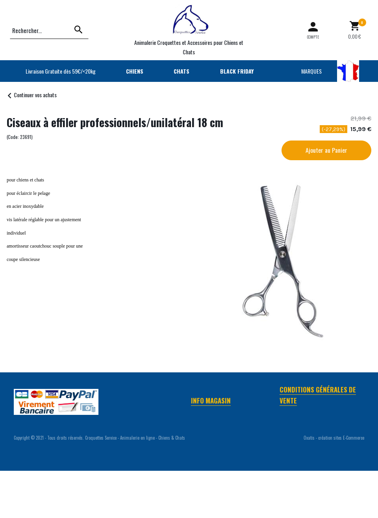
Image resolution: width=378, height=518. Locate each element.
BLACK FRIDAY (237, 71)
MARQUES (311, 71)
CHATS (181, 71)
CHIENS (134, 71)
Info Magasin (211, 400)
